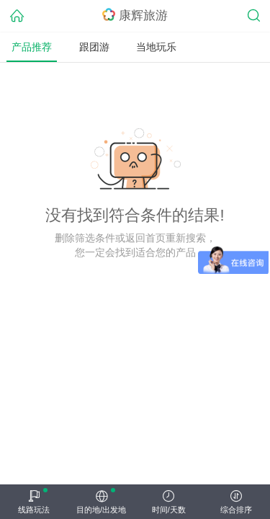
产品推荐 (32, 47)
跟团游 (94, 47)
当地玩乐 (156, 47)
